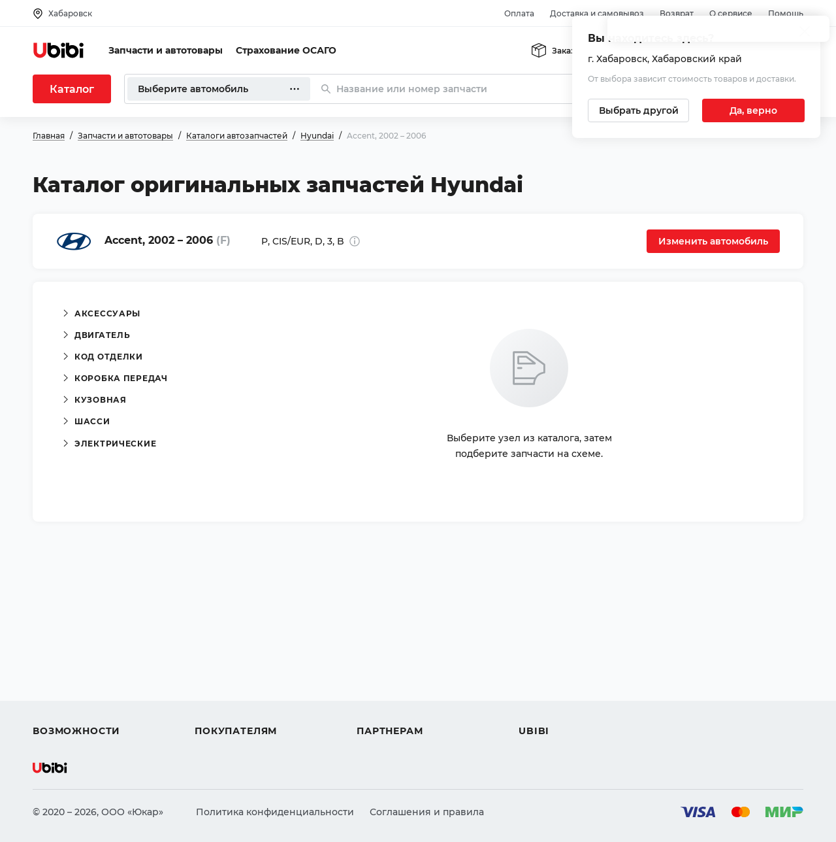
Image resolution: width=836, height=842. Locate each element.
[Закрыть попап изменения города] (804, 33)
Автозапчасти (66, 638)
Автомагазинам (395, 661)
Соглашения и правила (427, 812)
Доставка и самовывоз (597, 13)
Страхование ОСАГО (286, 50)
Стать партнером (398, 709)
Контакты (541, 661)
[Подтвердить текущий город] (753, 110)
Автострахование (76, 661)
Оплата (519, 13)
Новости (539, 685)
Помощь (785, 13)
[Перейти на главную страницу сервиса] (59, 50)
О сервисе (730, 13)
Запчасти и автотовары (165, 50)
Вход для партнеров (406, 685)
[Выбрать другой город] (638, 110)
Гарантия (217, 709)
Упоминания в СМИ (567, 709)
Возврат (677, 13)
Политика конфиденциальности (275, 812)
